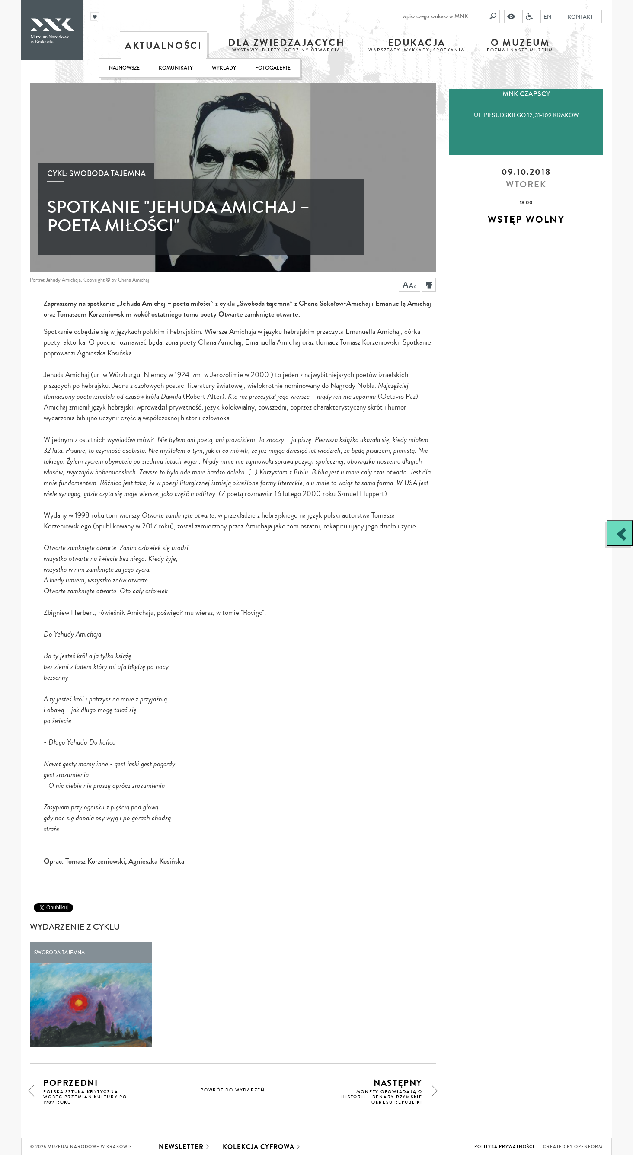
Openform (588, 1147)
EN (549, 16)
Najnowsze (124, 68)
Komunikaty (176, 68)
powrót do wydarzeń (233, 1090)
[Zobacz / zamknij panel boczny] (620, 533)
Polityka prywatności (504, 1147)
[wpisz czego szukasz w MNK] (443, 16)
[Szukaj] (494, 16)
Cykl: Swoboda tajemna (96, 173)
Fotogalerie (273, 68)
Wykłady (224, 68)
